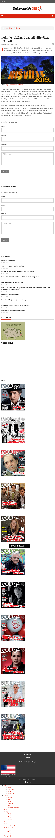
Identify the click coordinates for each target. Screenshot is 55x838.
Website (3, 144)
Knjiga (9, 802)
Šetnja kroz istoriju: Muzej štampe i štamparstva (15, 300)
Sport (9, 816)
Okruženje (11, 789)
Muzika (17, 28)
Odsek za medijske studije (27, 762)
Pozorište (10, 804)
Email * (3, 135)
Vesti (5, 785)
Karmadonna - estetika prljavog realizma (13, 310)
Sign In (3, 1)
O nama (27, 757)
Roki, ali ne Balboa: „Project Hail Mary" (12, 282)
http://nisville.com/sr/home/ (15, 85)
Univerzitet (11, 793)
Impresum (27, 754)
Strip (9, 806)
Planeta (10, 791)
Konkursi (6, 824)
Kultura (11, 28)
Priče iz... (10, 787)
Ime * (3, 126)
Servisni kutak (12, 826)
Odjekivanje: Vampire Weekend (10, 294)
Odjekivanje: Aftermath (8, 260)
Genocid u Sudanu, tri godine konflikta (12, 266)
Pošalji (5, 171)
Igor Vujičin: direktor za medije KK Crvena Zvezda (15, 305)
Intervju (6, 812)
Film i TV (10, 800)
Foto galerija (7, 836)
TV (8, 832)
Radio (9, 830)
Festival (10, 834)
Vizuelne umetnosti (14, 808)
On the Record (8, 828)
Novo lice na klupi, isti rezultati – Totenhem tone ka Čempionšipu (20, 277)
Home (5, 28)
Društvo (6, 810)
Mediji (9, 814)
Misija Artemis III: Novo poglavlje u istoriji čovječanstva (17, 271)
